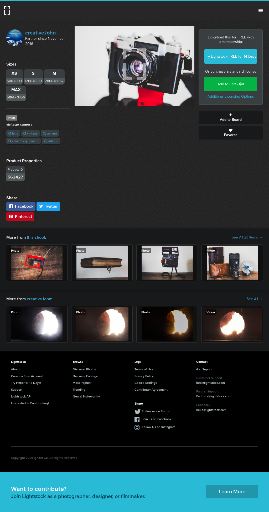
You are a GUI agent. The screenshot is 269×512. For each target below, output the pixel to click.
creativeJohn (40, 33)
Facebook (20, 206)
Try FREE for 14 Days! (26, 382)
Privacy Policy (144, 376)
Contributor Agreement (151, 389)
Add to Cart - (231, 84)
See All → (255, 299)
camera (50, 133)
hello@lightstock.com (211, 409)
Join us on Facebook (156, 418)
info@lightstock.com (210, 382)
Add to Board (230, 117)
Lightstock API (21, 396)
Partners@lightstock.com (213, 396)
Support (16, 389)
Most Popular (82, 382)
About (15, 369)
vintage (30, 133)
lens (13, 133)
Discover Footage (85, 376)
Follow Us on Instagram (158, 426)
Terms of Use (143, 369)
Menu (260, 10)
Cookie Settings (145, 382)
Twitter (48, 206)
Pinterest (20, 216)
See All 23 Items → (247, 237)
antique (51, 141)
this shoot (36, 237)
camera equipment (23, 141)
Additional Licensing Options (231, 96)
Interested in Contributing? (30, 403)
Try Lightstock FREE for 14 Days (230, 56)
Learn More (232, 491)
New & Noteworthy (86, 396)
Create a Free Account (27, 376)
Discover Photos (84, 369)
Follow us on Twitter (156, 411)
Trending (79, 389)
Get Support (205, 369)
